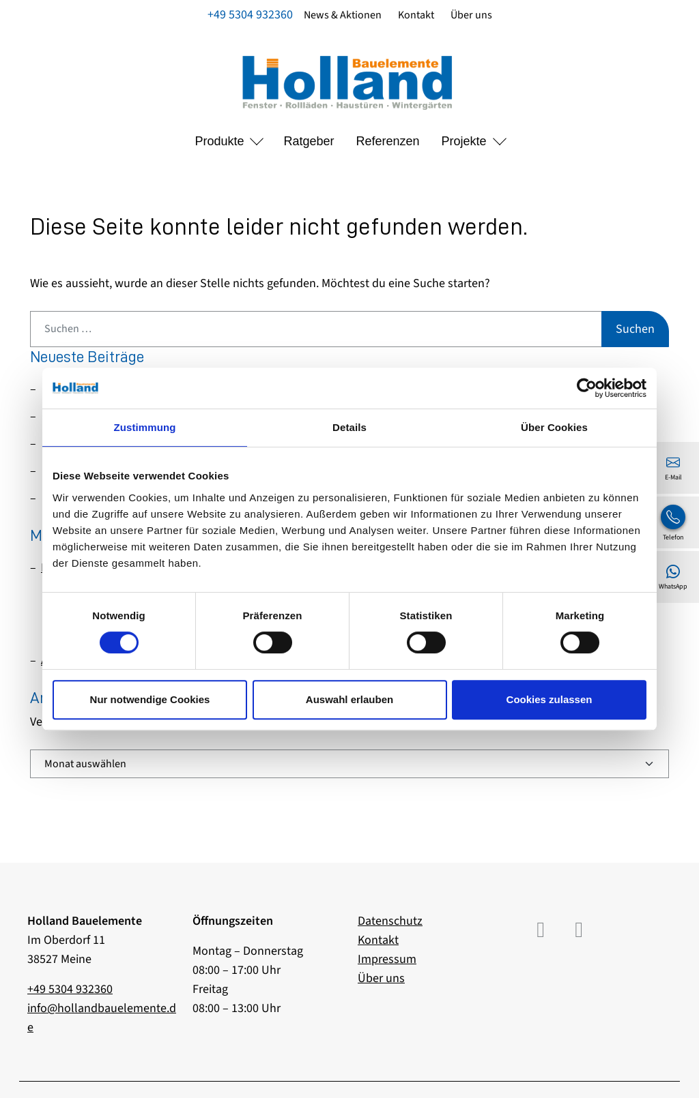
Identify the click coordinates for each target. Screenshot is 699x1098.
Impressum (387, 959)
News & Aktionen (343, 15)
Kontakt (416, 15)
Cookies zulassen (550, 699)
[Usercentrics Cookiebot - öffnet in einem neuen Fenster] (586, 388)
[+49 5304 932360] (673, 522)
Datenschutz (390, 921)
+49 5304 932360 (250, 14)
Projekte (464, 141)
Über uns (471, 15)
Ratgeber (308, 141)
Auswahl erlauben (349, 699)
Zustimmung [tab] (145, 427)
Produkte (219, 141)
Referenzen (388, 141)
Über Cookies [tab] (554, 427)
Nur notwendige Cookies (150, 699)
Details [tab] (349, 427)
